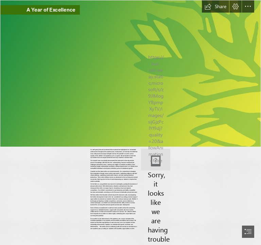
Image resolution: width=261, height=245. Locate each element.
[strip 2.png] (130, 73)
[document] (130, 122)
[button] (215, 6)
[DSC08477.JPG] (156, 159)
